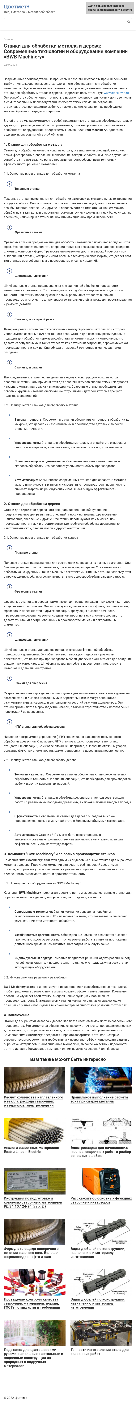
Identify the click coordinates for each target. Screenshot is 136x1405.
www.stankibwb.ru (116, 93)
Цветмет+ (16, 6)
